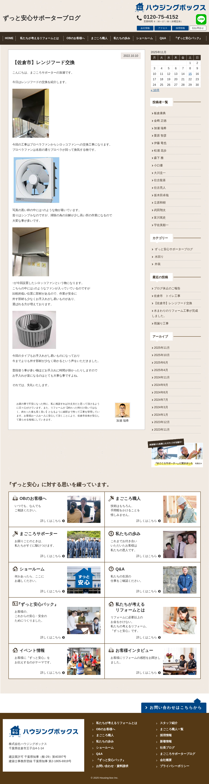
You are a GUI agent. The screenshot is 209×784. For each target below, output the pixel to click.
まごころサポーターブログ (177, 753)
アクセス (162, 28)
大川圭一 (160, 173)
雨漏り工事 (161, 323)
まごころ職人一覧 (171, 729)
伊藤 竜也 (160, 143)
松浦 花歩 (160, 150)
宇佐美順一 (161, 225)
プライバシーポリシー (174, 766)
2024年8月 (161, 392)
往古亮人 (160, 187)
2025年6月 (161, 362)
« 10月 (155, 90)
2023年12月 (162, 422)
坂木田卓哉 (161, 195)
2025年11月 (162, 347)
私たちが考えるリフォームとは (39, 38)
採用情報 (180, 28)
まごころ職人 (99, 38)
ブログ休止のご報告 (167, 288)
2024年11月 (162, 377)
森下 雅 (159, 158)
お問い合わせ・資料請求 (112, 766)
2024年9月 (161, 385)
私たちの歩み (122, 38)
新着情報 (166, 741)
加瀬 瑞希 (160, 128)
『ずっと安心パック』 (188, 38)
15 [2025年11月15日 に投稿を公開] (190, 74)
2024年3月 (161, 407)
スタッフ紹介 (169, 723)
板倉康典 (160, 113)
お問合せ (198, 28)
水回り (159, 256)
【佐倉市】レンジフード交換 (173, 303)
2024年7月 (161, 399)
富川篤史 (160, 217)
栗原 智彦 (160, 135)
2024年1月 (161, 414)
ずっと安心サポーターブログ (41, 18)
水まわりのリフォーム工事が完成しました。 (175, 313)
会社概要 (166, 760)
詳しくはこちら (50, 520)
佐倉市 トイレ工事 (167, 295)
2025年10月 (162, 355)
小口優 (158, 165)
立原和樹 (160, 202)
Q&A (163, 38)
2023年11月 (162, 429)
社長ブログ (167, 747)
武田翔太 (160, 210)
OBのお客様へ (76, 38)
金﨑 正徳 (160, 120)
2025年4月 (161, 370)
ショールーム (144, 38)
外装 (157, 264)
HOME (9, 38)
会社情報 (145, 28)
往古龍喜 (160, 180)
